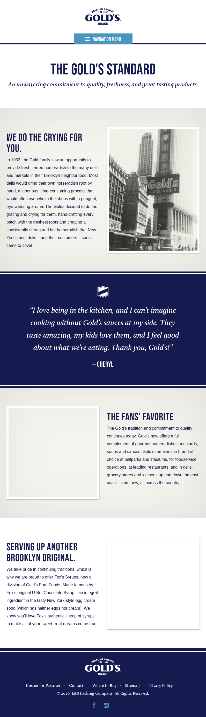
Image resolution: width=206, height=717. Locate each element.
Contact (76, 685)
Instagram (106, 705)
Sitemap (132, 685)
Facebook (94, 705)
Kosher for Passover (43, 685)
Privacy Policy (160, 685)
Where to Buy (104, 685)
